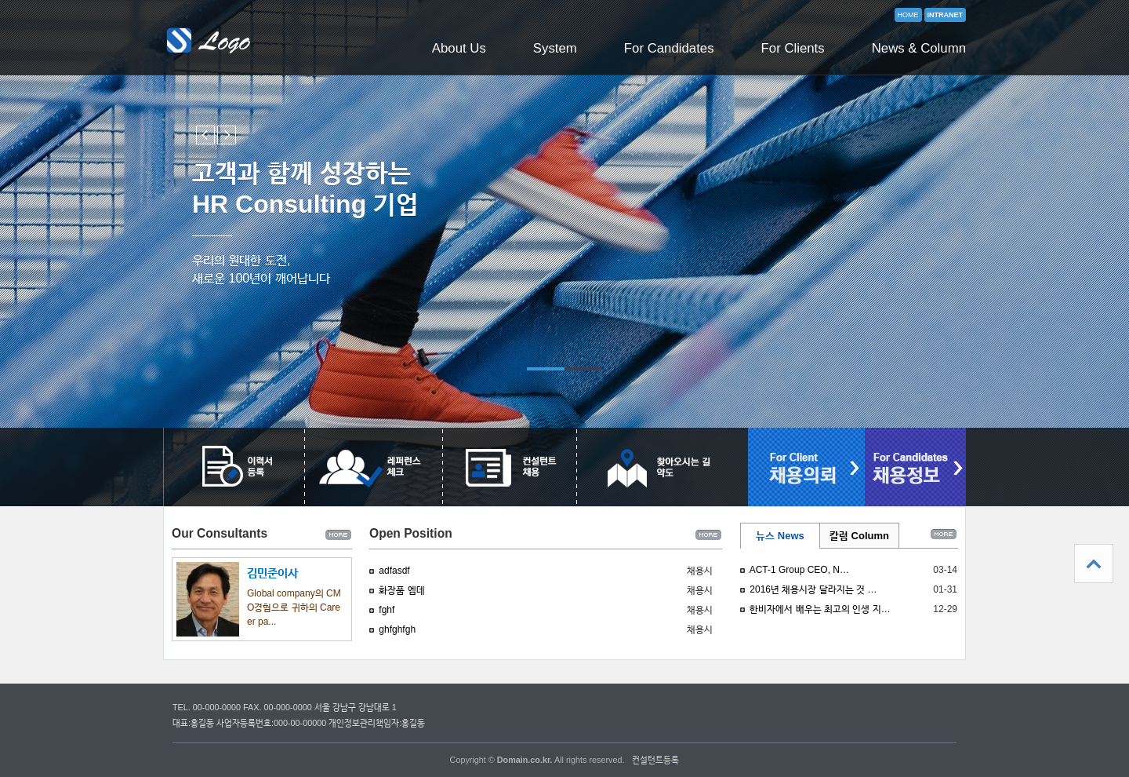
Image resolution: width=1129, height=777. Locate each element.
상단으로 (1093, 563)
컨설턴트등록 (655, 759)
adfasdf (394, 570)
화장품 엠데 (401, 590)
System (555, 48)
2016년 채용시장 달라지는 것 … (813, 589)
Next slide (226, 135)
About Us (459, 48)
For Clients (793, 48)
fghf (386, 609)
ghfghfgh (397, 629)
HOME (908, 15)
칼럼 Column (859, 536)
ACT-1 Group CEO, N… (799, 569)
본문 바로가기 (0, 0)
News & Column (919, 48)
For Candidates (669, 48)
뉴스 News (780, 536)
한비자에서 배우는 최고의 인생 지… (820, 609)
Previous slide (205, 135)
